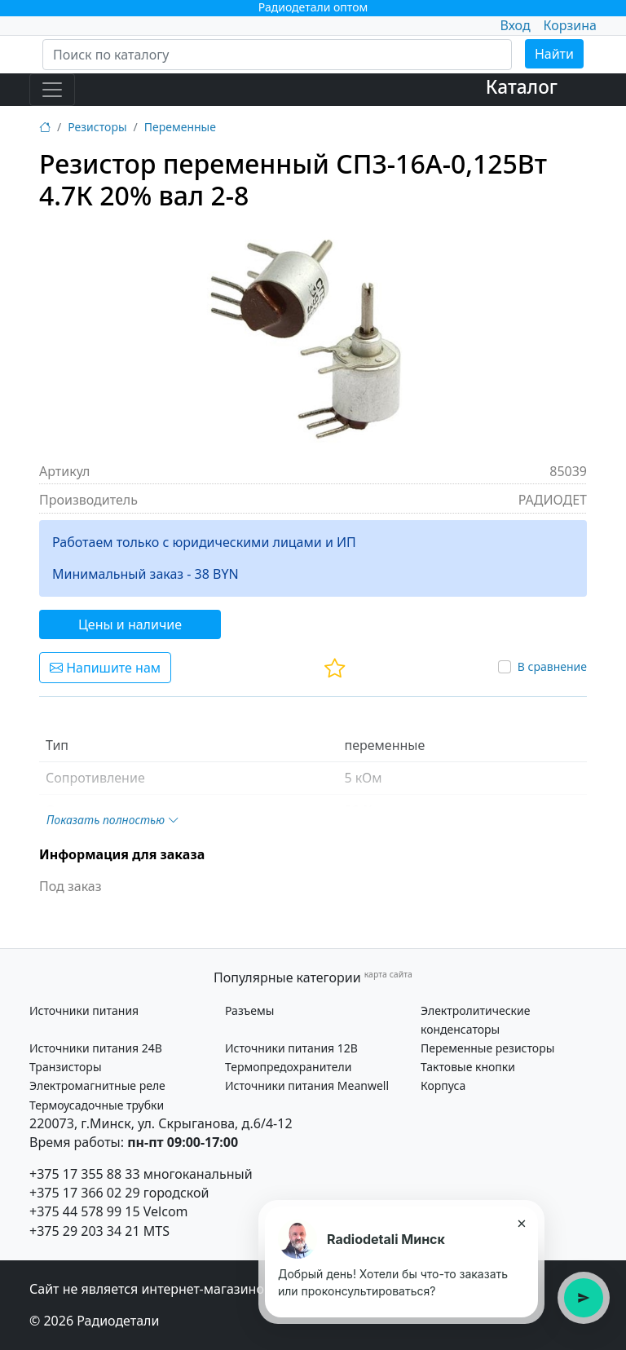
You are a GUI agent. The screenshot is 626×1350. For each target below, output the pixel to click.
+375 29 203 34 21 (84, 1231)
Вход (515, 25)
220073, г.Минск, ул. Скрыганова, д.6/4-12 (161, 1123)
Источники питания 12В (291, 1048)
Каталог (522, 86)
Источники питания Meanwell (307, 1085)
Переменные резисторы (487, 1048)
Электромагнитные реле (97, 1085)
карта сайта (388, 974)
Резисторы (97, 127)
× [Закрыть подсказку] (521, 1223)
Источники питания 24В (95, 1048)
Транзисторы (65, 1066)
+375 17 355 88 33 (84, 1174)
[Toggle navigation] (52, 89)
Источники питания (84, 1010)
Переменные (180, 127)
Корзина (570, 25)
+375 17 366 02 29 (84, 1193)
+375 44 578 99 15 (84, 1211)
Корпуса (443, 1085)
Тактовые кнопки (468, 1066)
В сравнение (552, 666)
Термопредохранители (288, 1066)
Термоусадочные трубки (96, 1105)
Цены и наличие (130, 624)
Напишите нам (105, 668)
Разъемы (249, 1010)
